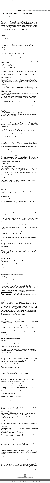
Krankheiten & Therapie (29, 10)
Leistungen (19, 10)
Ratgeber (23, 10)
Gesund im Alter (42, 10)
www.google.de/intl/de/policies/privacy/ (6, 292)
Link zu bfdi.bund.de (4, 467)
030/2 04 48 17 (32, 0)
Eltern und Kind (36, 10)
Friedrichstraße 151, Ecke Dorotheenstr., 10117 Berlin (20, 0)
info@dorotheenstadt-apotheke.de (40, 0)
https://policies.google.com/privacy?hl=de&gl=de (8, 269)
